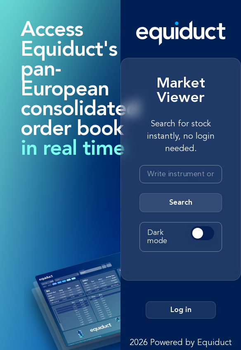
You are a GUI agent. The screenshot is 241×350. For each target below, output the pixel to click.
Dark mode (157, 237)
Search (180, 202)
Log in (180, 310)
